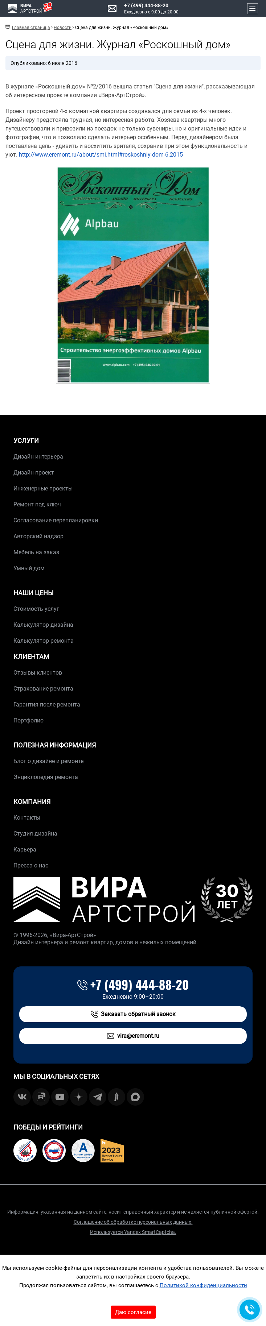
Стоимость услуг (36, 608)
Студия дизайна (35, 833)
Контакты (26, 817)
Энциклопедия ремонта (45, 777)
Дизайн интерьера (38, 456)
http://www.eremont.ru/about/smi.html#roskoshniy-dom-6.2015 (101, 154)
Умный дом (29, 568)
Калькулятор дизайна (43, 624)
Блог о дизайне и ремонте (48, 761)
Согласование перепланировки (55, 520)
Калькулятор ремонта (43, 640)
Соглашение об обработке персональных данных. (133, 1222)
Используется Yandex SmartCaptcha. (133, 1232)
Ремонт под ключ (37, 504)
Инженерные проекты (43, 488)
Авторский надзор (38, 536)
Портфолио (28, 720)
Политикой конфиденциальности (203, 1285)
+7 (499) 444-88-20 (146, 5)
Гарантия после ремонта (46, 704)
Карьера (24, 849)
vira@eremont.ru (133, 1036)
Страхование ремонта (43, 688)
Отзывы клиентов (37, 672)
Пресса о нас (30, 865)
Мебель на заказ (36, 552)
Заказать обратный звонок (133, 1014)
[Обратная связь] (250, 1310)
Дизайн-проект (33, 472)
